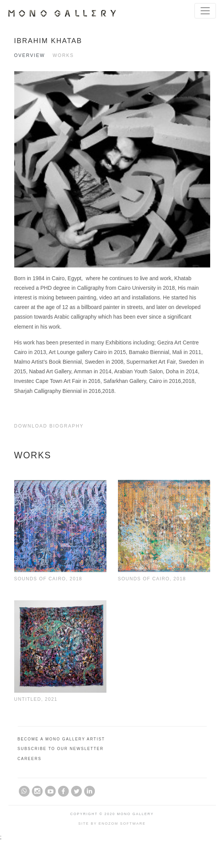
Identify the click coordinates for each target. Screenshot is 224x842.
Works (63, 55)
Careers (29, 759)
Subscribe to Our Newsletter (61, 749)
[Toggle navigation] (205, 10)
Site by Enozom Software (112, 823)
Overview (29, 55)
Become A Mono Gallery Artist (61, 739)
